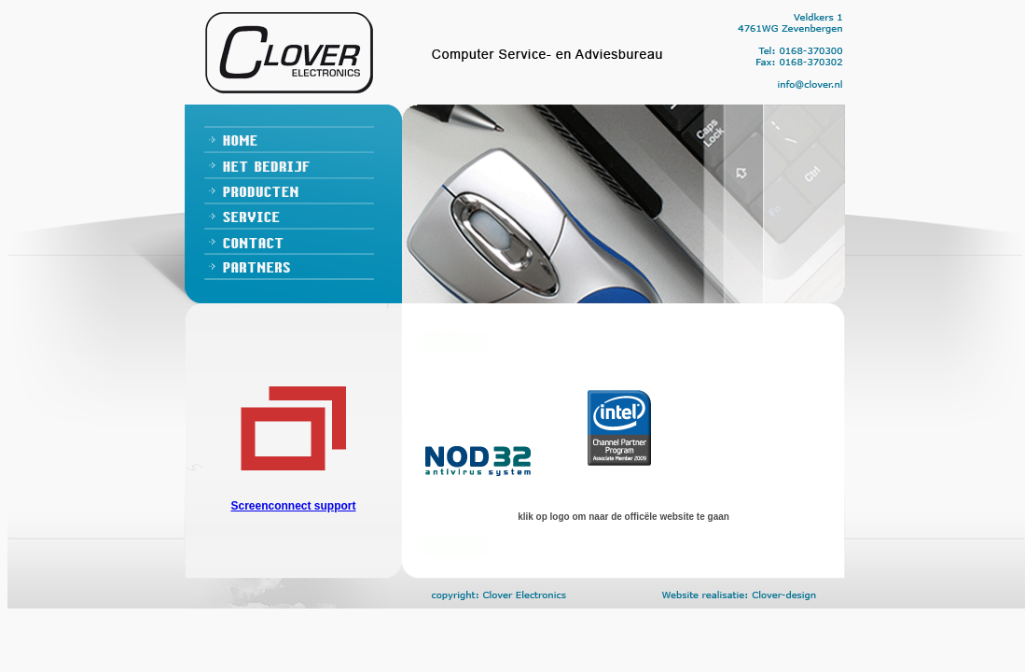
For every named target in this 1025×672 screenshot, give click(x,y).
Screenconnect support (292, 505)
